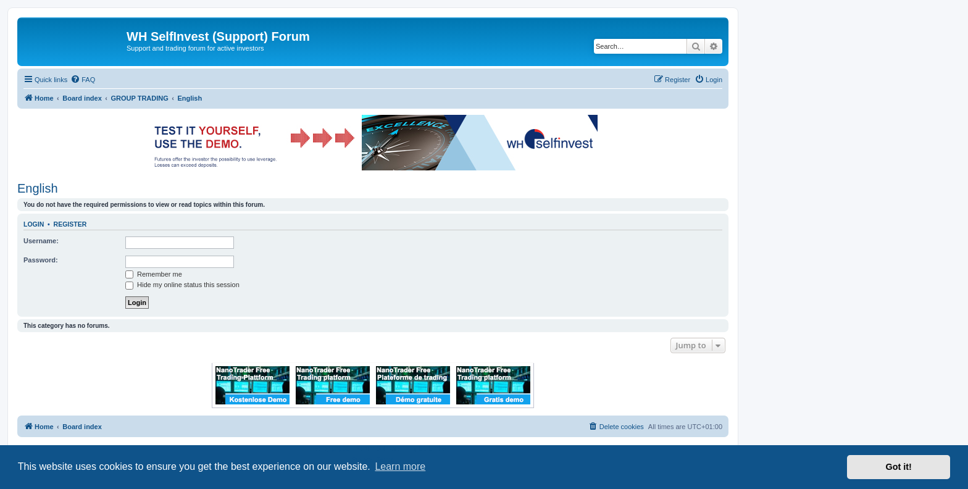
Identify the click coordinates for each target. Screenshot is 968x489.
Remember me (153, 274)
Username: (41, 240)
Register (70, 224)
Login (33, 224)
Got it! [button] (899, 467)
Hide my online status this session (182, 284)
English (37, 188)
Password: (40, 260)
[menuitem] (82, 79)
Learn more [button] (400, 466)
